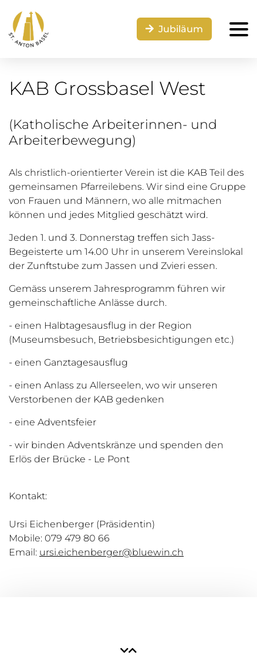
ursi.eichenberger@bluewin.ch (111, 552)
